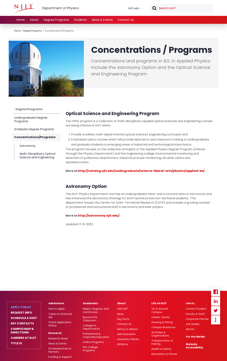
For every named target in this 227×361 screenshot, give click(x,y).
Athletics (122, 344)
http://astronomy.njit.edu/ (98, 215)
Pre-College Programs (90, 348)
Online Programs (93, 342)
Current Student (196, 308)
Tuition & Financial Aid (60, 315)
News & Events (102, 20)
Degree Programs (56, 20)
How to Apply (56, 308)
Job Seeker (193, 324)
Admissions (56, 303)
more (215, 319)
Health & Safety (161, 349)
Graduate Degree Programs (34, 129)
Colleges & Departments (91, 327)
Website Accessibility (194, 346)
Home (20, 20)
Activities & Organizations (160, 334)
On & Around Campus (159, 310)
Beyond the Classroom (90, 319)
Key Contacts (22, 323)
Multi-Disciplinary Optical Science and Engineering (37, 155)
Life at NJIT (159, 303)
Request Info (21, 312)
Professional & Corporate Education (96, 335)
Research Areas (58, 338)
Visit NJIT (122, 308)
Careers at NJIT (23, 338)
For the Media (195, 336)
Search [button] (154, 8)
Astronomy (27, 146)
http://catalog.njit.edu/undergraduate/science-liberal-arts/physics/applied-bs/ (141, 171)
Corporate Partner (197, 319)
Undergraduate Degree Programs (30, 119)
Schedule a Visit (24, 318)
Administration (126, 334)
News (120, 314)
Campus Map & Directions (22, 330)
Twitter (215, 310)
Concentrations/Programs (59, 30)
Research (55, 333)
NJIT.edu (133, 8)
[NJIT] (24, 8)
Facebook (215, 291)
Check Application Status (59, 324)
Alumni (190, 329)
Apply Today (21, 307)
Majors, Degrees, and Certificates (96, 310)
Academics (90, 303)
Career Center (160, 317)
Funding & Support (60, 356)
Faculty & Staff (195, 314)
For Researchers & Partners (59, 350)
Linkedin (215, 301)
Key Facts (123, 319)
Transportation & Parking (162, 342)
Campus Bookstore (163, 327)
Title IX (16, 343)
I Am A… (191, 303)
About (34, 20)
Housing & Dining (162, 322)
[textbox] (181, 8)
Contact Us (126, 20)
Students (80, 20)
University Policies (128, 339)
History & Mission (127, 329)
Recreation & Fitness (164, 354)
